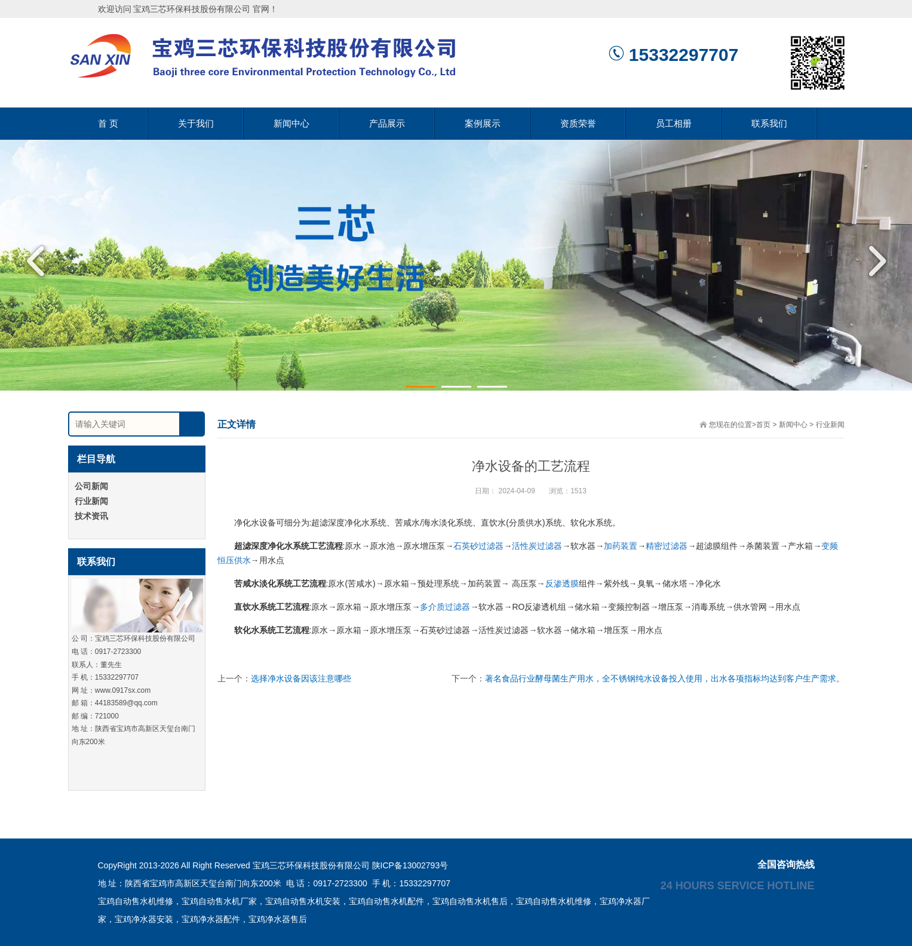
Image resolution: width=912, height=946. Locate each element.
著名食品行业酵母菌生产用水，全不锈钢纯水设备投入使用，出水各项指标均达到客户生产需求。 (665, 678)
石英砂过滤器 (478, 546)
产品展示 (387, 123)
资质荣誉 (578, 123)
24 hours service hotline (738, 885)
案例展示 (482, 123)
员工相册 (674, 123)
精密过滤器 (666, 546)
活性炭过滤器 (537, 546)
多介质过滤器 (445, 607)
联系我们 (769, 123)
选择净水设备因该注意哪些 (301, 678)
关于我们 (196, 123)
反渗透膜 (562, 583)
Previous (39, 261)
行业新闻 (830, 424)
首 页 (108, 123)
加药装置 (620, 546)
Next (873, 261)
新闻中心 (291, 123)
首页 (763, 424)
